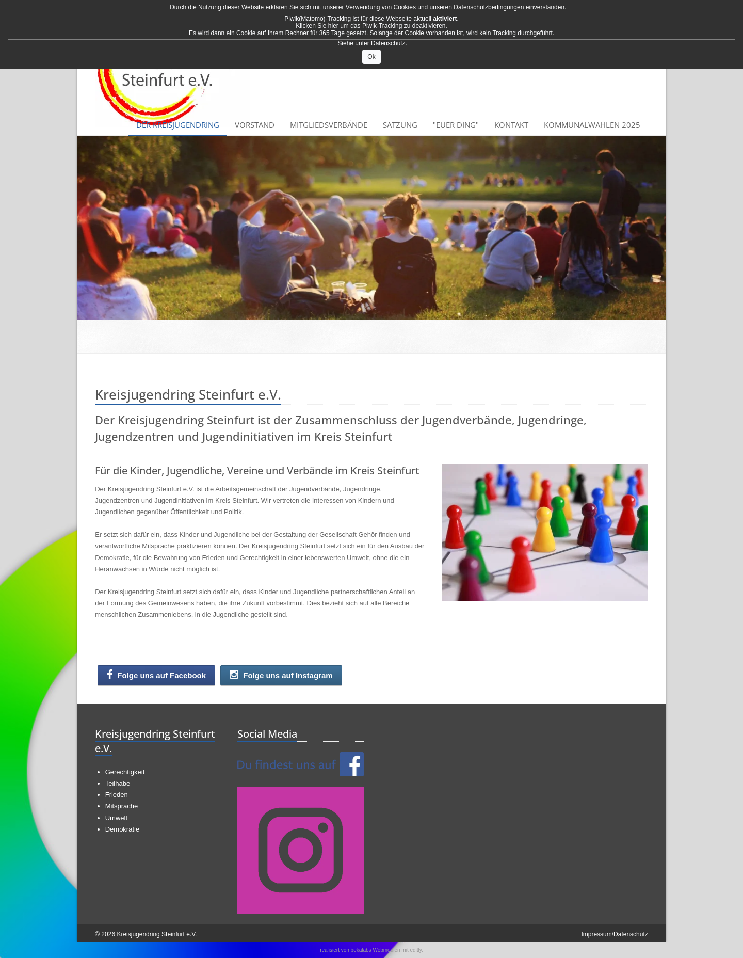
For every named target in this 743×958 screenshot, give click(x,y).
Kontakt (511, 125)
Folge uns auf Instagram (281, 675)
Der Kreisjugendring (177, 125)
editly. (416, 950)
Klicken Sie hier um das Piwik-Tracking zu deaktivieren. (371, 25)
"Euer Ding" (456, 125)
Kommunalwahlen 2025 (592, 125)
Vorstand (254, 125)
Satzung (400, 125)
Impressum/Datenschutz (614, 934)
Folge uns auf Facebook (156, 675)
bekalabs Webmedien (375, 950)
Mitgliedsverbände (328, 125)
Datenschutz (388, 43)
